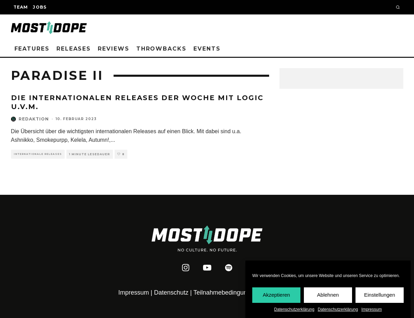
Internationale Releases (38, 154)
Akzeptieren (276, 295)
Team (20, 7)
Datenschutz (171, 292)
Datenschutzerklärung (294, 309)
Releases (73, 48)
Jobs (39, 7)
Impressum (371, 309)
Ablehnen (328, 295)
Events (207, 48)
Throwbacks (161, 48)
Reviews (113, 48)
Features (32, 48)
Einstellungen (379, 295)
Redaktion (34, 118)
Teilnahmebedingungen (225, 292)
